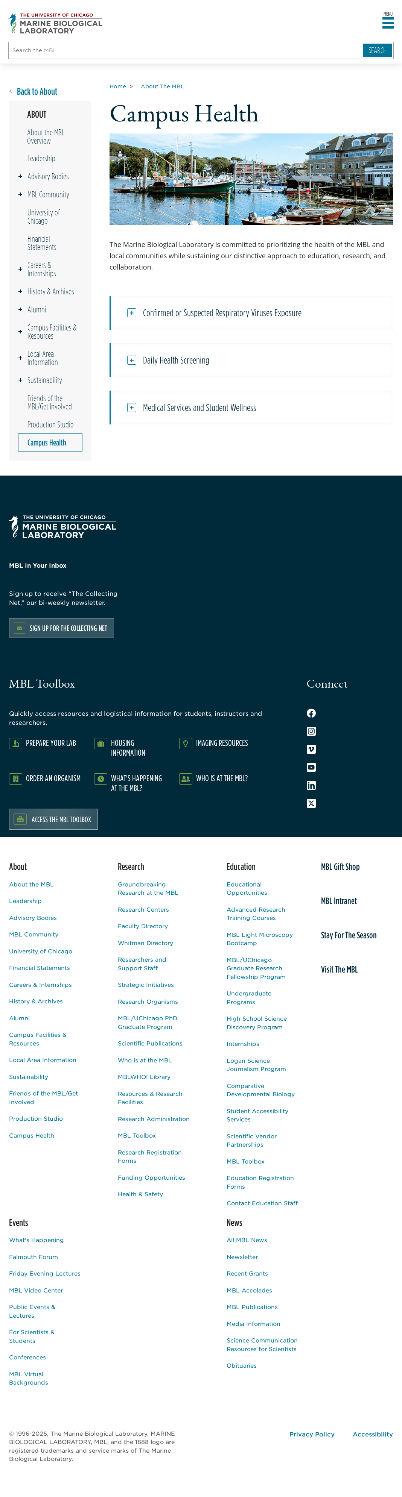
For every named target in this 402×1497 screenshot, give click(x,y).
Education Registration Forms (260, 1182)
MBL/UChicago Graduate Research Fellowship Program (256, 968)
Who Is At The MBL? (222, 778)
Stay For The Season (349, 935)
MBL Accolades (249, 1290)
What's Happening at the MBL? (136, 782)
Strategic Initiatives (146, 984)
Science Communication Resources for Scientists (262, 1344)
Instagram (311, 731)
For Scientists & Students (32, 1336)
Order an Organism (53, 778)
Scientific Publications (150, 1043)
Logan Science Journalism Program (256, 1065)
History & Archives (50, 291)
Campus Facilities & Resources (52, 331)
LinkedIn (311, 785)
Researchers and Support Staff (142, 963)
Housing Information (128, 747)
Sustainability (44, 380)
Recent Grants (247, 1273)
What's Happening (36, 1239)
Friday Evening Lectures (45, 1273)
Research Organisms (148, 1001)
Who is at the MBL (145, 1060)
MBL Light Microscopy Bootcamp (260, 939)
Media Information (253, 1323)
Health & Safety (140, 1193)
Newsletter (242, 1256)
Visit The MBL (339, 969)
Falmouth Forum (33, 1256)
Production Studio (50, 424)
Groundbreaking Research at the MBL (148, 888)
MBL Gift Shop (340, 866)
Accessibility (373, 1434)
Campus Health (46, 442)
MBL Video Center (36, 1290)
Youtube (311, 767)
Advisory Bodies (48, 176)
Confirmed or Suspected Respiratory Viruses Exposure (222, 313)
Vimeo (311, 749)
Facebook (311, 713)
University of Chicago (43, 216)
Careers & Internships (41, 269)
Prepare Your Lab (51, 742)
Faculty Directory (143, 925)
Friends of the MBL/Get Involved (49, 402)
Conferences (27, 1357)
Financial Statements (41, 243)
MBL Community (48, 194)
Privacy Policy (312, 1434)
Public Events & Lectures (32, 1311)
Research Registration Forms (150, 1156)
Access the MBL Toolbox (61, 819)
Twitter (311, 803)
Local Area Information (42, 358)
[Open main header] (388, 23)
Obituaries (242, 1365)
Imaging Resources (222, 742)
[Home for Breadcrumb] (119, 86)
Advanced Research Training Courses (256, 913)
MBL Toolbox (137, 1135)
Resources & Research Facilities (150, 1098)
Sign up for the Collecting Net (68, 628)
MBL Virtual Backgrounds (28, 1378)
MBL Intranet (339, 900)
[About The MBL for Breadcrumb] (162, 86)
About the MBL (31, 884)
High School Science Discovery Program (257, 1022)
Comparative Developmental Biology (261, 1090)
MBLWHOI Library (144, 1076)
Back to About (37, 91)
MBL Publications (252, 1306)
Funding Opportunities (151, 1177)
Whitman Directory (145, 942)
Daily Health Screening (176, 360)
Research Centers (143, 909)
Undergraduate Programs (249, 997)
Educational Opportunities (247, 888)
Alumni (36, 309)
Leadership (41, 158)
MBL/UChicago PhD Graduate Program (147, 1022)
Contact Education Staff (262, 1202)
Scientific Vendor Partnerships (252, 1140)
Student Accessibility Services (257, 1115)
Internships (243, 1043)
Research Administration (154, 1118)
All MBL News (247, 1239)
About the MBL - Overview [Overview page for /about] (47, 136)
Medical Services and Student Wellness (199, 407)
